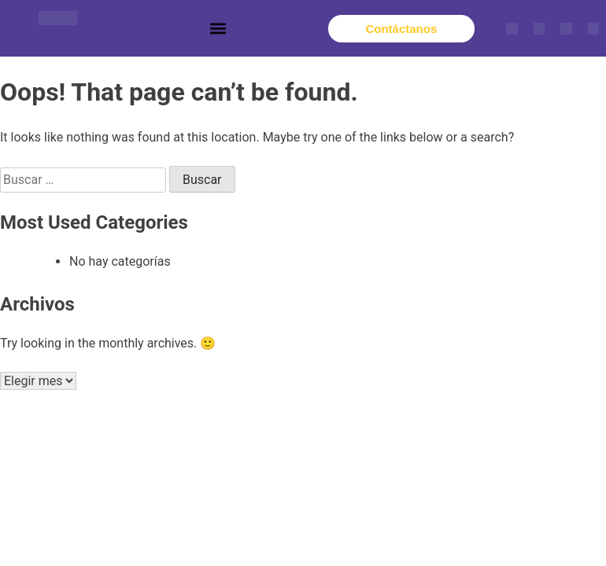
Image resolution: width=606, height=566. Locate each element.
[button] (218, 29)
